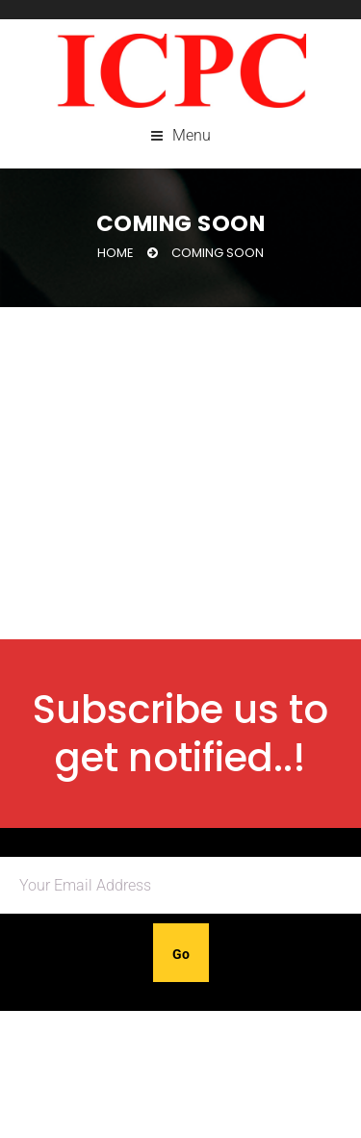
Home (115, 253)
